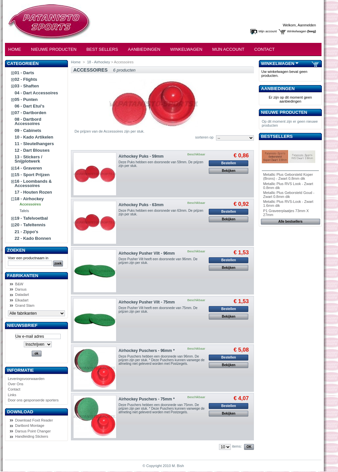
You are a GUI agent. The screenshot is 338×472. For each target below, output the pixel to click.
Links (12, 395)
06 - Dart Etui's (30, 106)
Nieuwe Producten (54, 49)
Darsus (21, 289)
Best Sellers (102, 49)
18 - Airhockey (29, 198)
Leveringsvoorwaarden (26, 379)
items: (237, 446)
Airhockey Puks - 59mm (141, 156)
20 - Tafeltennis (30, 224)
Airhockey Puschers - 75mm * (147, 399)
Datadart (22, 295)
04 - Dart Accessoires (36, 92)
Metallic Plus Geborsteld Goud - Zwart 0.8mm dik (288, 195)
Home (14, 49)
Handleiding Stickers (31, 436)
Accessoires (30, 204)
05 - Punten (26, 99)
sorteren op (204, 137)
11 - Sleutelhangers (34, 143)
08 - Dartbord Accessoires (28, 121)
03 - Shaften (27, 85)
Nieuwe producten (284, 112)
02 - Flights (26, 79)
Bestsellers (277, 136)
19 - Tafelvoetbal (31, 218)
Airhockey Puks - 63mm (141, 205)
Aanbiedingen (144, 49)
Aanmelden (306, 25)
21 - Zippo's (26, 231)
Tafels (24, 211)
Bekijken (228, 171)
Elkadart (21, 300)
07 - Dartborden (30, 112)
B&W (19, 284)
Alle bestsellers (290, 221)
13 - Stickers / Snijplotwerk (28, 159)
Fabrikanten (23, 275)
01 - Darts (24, 72)
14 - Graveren (28, 168)
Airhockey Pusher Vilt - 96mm (147, 253)
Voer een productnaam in (28, 258)
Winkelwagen (296, 31)
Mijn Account (228, 49)
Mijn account (268, 31)
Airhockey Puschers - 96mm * (147, 350)
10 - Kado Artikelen (34, 137)
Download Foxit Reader (34, 420)
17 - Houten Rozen (33, 192)
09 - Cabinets (28, 130)
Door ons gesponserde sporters (33, 400)
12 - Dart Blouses (32, 150)
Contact (264, 49)
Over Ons (15, 384)
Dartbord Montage (30, 425)
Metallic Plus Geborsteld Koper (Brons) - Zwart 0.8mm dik (288, 176)
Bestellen (228, 163)
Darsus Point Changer (33, 431)
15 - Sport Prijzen (32, 174)
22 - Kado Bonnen (33, 238)
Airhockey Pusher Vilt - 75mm (147, 302)
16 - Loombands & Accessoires (33, 183)
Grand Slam (25, 305)
